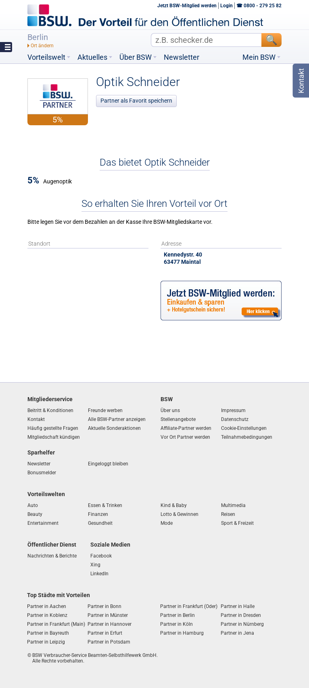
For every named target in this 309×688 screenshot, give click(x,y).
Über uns (170, 410)
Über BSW (135, 57)
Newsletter (181, 57)
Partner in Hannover (110, 624)
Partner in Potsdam (109, 642)
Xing (95, 565)
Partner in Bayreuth (48, 633)
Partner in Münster (108, 615)
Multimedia (233, 505)
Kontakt (36, 419)
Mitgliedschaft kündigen (53, 437)
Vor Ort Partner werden (185, 437)
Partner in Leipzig (46, 642)
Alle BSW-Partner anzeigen (117, 419)
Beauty (34, 514)
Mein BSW (259, 57)
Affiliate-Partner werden (186, 428)
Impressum (233, 410)
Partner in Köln (176, 624)
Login (226, 5)
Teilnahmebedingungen (246, 437)
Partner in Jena (237, 633)
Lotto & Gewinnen (179, 514)
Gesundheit (100, 523)
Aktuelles (92, 57)
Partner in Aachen (46, 606)
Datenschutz (234, 419)
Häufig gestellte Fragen (52, 428)
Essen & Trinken (105, 505)
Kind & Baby (174, 505)
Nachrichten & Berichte (52, 556)
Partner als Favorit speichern (136, 100)
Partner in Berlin (177, 615)
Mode (167, 523)
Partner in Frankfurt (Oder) (188, 606)
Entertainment (42, 523)
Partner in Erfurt (105, 633)
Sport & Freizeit (237, 523)
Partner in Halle (238, 606)
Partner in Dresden (241, 615)
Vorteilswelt (46, 57)
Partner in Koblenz (47, 615)
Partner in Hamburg (182, 633)
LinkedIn (99, 573)
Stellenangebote (178, 419)
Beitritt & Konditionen (50, 410)
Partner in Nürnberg (242, 624)
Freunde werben (105, 410)
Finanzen (98, 514)
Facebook (101, 556)
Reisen (228, 514)
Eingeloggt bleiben (108, 464)
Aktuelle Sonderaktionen (114, 428)
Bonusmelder (41, 472)
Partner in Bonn (104, 606)
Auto (32, 505)
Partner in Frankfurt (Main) (56, 624)
